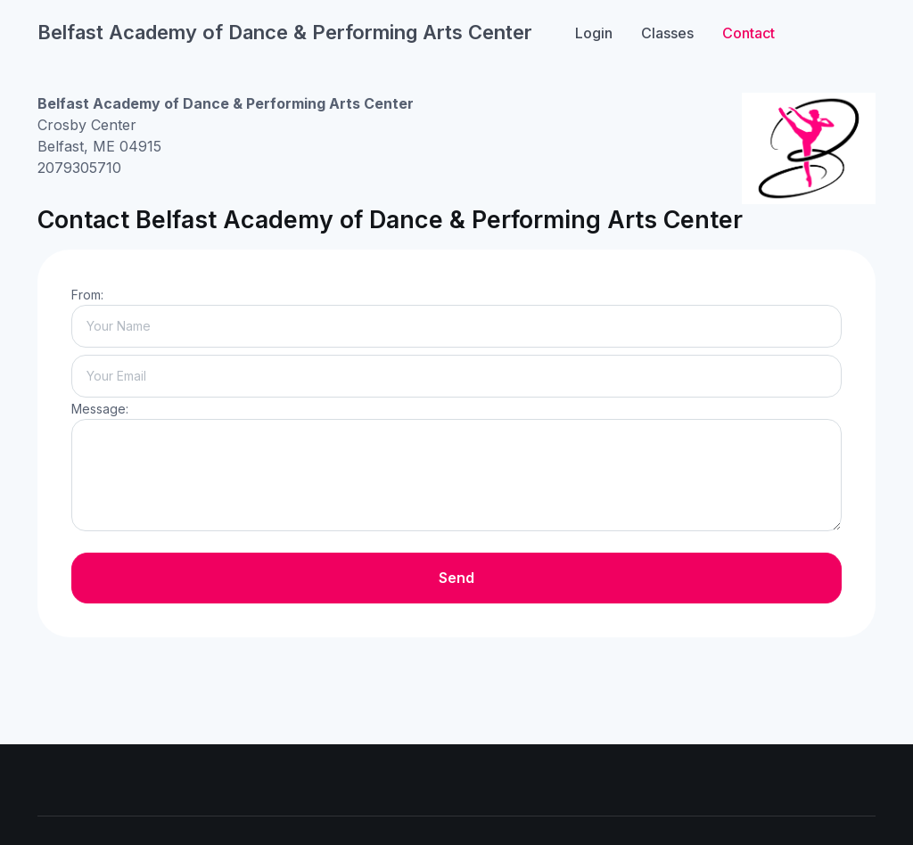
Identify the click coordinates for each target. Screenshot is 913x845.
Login (594, 33)
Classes (667, 33)
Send (456, 578)
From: (87, 294)
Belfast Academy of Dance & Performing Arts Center (284, 32)
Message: (99, 408)
